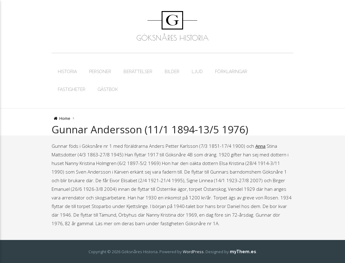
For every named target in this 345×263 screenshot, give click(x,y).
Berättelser (137, 71)
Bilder (172, 71)
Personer (100, 71)
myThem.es (243, 251)
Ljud (197, 71)
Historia (67, 71)
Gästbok (108, 89)
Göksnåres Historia (172, 37)
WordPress (193, 251)
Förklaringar (231, 71)
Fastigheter (71, 89)
